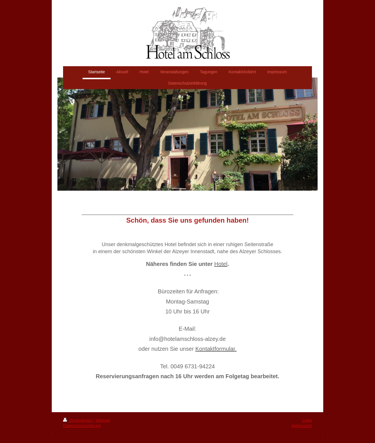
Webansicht (301, 425)
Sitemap (103, 420)
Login (307, 420)
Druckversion (78, 420)
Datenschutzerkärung (82, 425)
